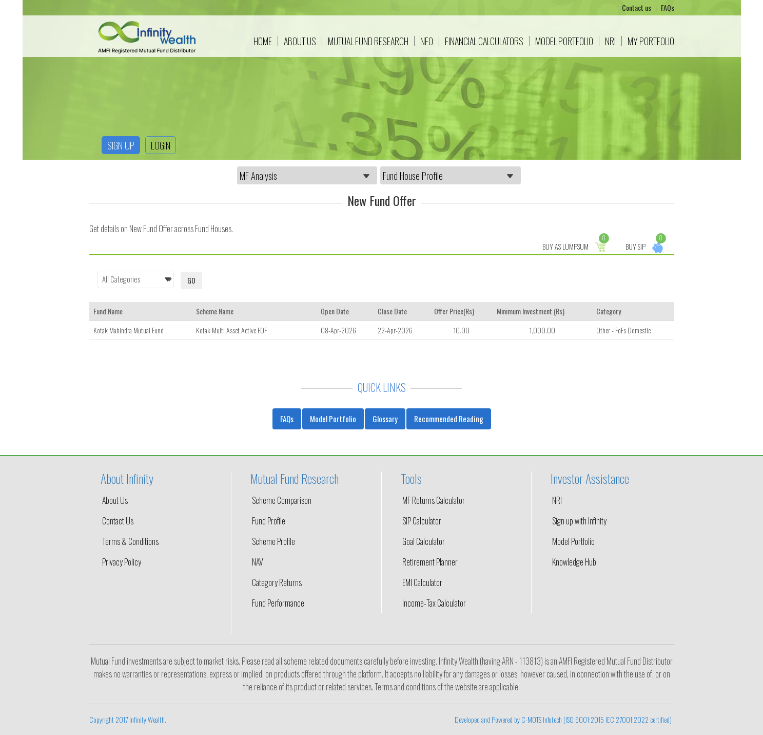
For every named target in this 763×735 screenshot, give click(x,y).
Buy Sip (645, 245)
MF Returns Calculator (433, 500)
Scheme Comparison (281, 500)
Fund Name (108, 311)
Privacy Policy (121, 562)
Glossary (385, 418)
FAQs (667, 7)
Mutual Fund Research (368, 41)
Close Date (392, 311)
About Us (300, 41)
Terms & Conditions (130, 541)
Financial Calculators (484, 41)
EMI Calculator (422, 582)
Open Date (335, 311)
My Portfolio (651, 41)
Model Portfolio (564, 41)
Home (262, 41)
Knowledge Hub (574, 562)
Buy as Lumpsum (575, 245)
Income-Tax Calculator (434, 603)
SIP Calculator (421, 521)
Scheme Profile (273, 541)
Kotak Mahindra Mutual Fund (128, 330)
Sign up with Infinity (579, 521)
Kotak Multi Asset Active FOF (231, 330)
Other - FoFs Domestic (623, 330)
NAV (257, 562)
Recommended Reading (448, 418)
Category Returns (277, 582)
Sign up (120, 145)
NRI (610, 41)
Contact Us (117, 521)
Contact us (637, 7)
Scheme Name (214, 311)
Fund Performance (278, 603)
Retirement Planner (430, 562)
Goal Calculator (423, 541)
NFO (426, 41)
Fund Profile (268, 521)
